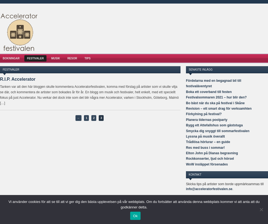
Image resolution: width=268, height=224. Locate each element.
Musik (55, 58)
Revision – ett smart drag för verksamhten (219, 108)
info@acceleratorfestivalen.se (209, 189)
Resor (72, 58)
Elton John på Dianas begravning (212, 153)
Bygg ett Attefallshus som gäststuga (214, 125)
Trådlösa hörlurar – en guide (208, 142)
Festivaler (35, 58)
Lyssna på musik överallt (205, 136)
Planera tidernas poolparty (206, 120)
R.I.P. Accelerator (18, 79)
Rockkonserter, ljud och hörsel (210, 159)
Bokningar (11, 58)
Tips (88, 58)
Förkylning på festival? (204, 114)
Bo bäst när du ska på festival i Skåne (215, 103)
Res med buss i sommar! (205, 148)
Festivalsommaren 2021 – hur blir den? (216, 97)
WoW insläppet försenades (207, 164)
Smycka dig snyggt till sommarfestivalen (217, 131)
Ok (135, 216)
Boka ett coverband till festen (209, 92)
